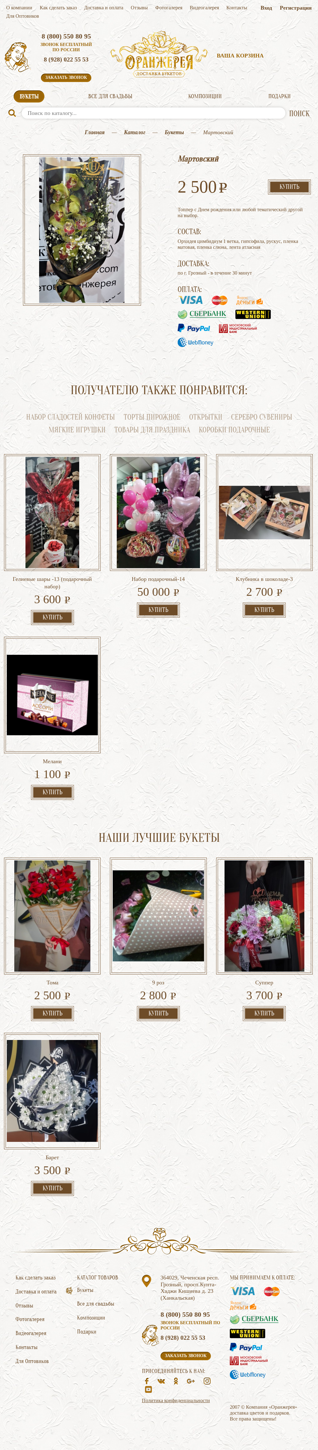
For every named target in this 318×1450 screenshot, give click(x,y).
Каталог (134, 132)
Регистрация (296, 8)
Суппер (264, 982)
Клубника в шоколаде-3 (264, 579)
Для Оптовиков (22, 16)
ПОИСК (299, 114)
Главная (95, 132)
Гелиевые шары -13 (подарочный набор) (52, 583)
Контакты (236, 7)
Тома (52, 982)
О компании (19, 7)
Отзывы (139, 7)
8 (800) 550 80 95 (66, 36)
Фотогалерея (168, 7)
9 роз (158, 982)
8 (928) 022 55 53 (66, 59)
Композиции (205, 96)
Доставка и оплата (103, 7)
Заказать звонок (66, 77)
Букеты (29, 96)
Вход (266, 8)
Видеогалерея (204, 7)
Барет (52, 1157)
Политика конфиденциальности (176, 1400)
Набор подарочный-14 (158, 579)
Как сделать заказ (58, 7)
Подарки (279, 96)
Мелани (52, 761)
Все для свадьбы (110, 96)
